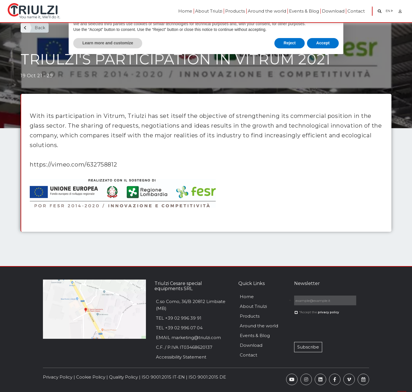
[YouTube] (292, 379)
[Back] (25, 28)
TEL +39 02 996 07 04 (179, 327)
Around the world (267, 11)
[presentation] (320, 326)
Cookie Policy (90, 377)
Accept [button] (323, 43)
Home (185, 11)
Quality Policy (123, 377)
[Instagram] (306, 379)
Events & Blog (304, 11)
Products (235, 11)
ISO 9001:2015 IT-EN (163, 377)
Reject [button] (290, 43)
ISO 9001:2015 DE (207, 377)
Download (333, 11)
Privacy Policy (57, 377)
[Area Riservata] (400, 11)
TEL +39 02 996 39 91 (178, 318)
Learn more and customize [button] (107, 43)
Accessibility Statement (181, 357)
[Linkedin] (320, 379)
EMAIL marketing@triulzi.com (188, 337)
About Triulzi (208, 11)
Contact (356, 11)
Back (40, 27)
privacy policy (328, 312)
